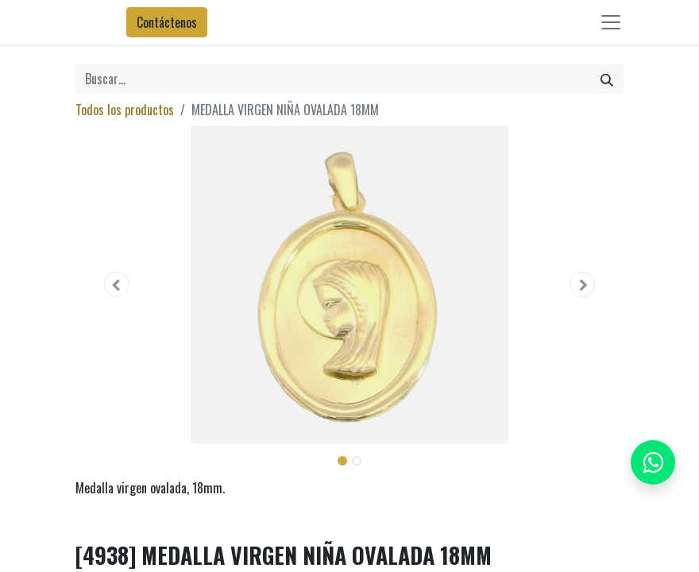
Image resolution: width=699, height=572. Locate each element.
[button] (116, 284)
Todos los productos (124, 109)
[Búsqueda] (607, 79)
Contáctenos (167, 22)
